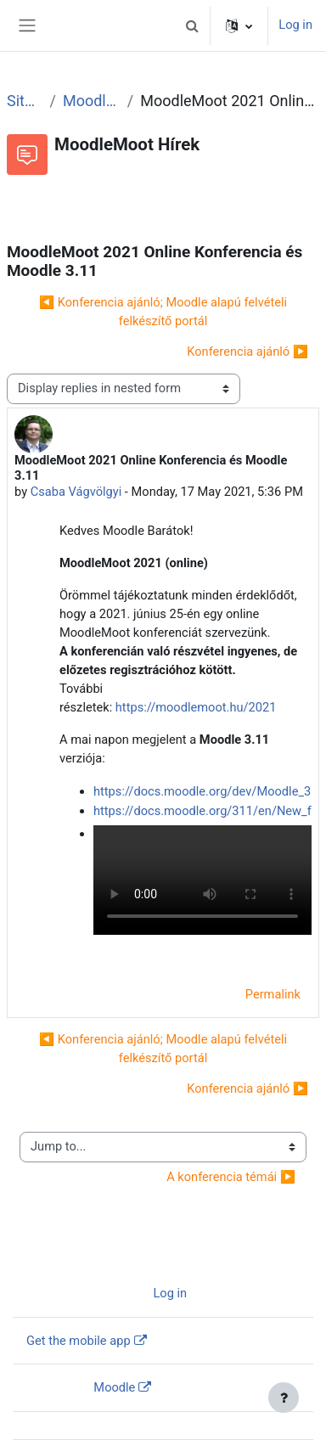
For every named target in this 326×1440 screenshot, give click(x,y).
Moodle (114, 1387)
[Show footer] (283, 1397)
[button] (191, 25)
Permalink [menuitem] (273, 994)
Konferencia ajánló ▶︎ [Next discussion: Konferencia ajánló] (247, 351)
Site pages (25, 101)
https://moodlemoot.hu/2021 (196, 707)
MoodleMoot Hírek (92, 101)
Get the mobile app (78, 1340)
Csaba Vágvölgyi (76, 491)
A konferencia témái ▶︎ (230, 1176)
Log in (295, 24)
